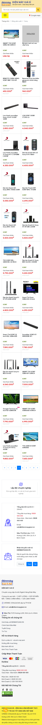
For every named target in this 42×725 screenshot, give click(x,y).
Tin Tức (4, 631)
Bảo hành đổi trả (7, 646)
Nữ (35, 564)
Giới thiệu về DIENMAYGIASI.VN (13, 622)
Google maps (34, 15)
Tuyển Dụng (6, 628)
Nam (29, 564)
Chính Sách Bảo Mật (9, 625)
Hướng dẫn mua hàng (9, 643)
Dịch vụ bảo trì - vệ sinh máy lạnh (13, 640)
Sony (5, 50)
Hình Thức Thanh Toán (9, 649)
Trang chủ (5, 21)
